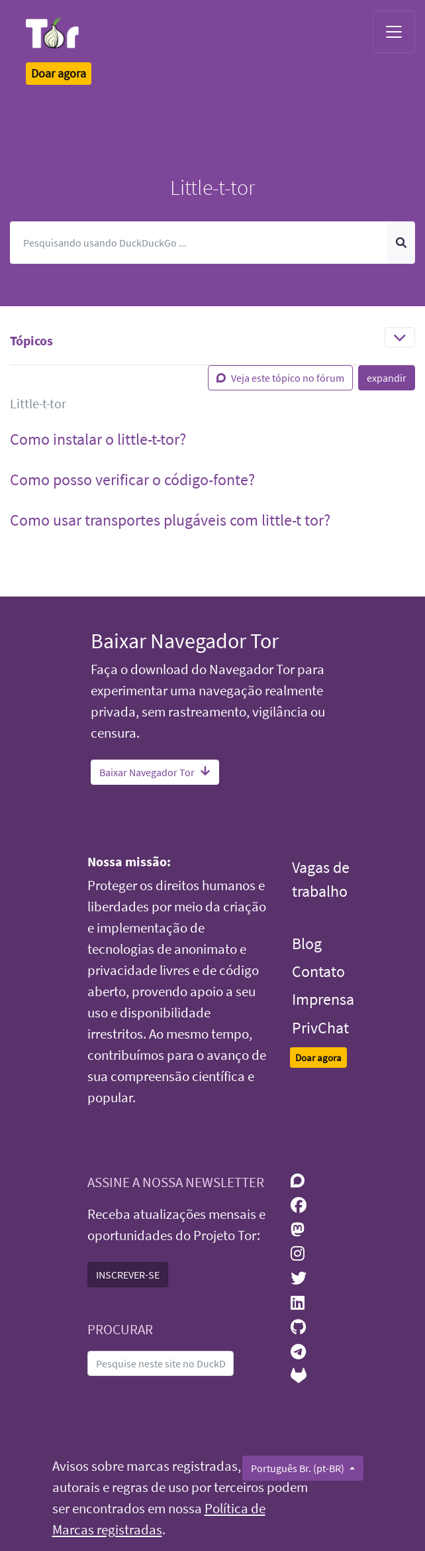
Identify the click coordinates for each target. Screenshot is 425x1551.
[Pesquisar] (199, 242)
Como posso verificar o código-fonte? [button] (132, 479)
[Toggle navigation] (394, 32)
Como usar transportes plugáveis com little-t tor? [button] (170, 520)
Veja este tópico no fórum (280, 377)
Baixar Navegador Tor (155, 772)
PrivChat (320, 1027)
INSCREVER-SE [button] (128, 1274)
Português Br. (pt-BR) (298, 1468)
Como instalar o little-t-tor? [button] (98, 439)
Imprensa (323, 999)
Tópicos (31, 340)
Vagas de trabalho (321, 879)
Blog (307, 943)
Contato (318, 971)
